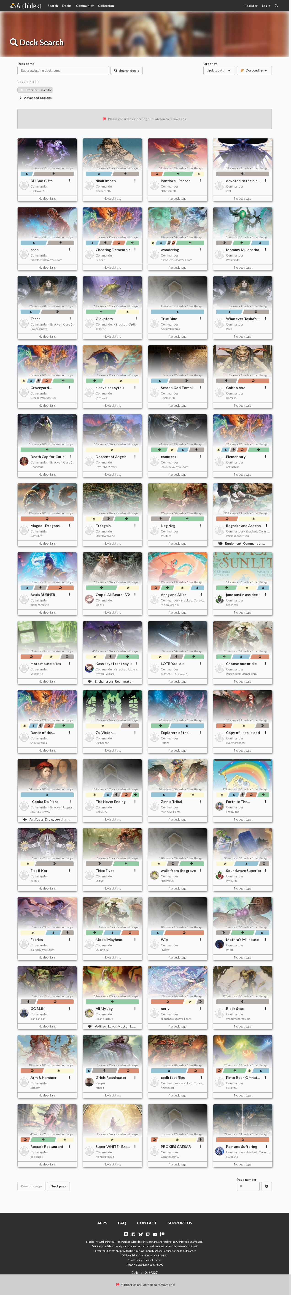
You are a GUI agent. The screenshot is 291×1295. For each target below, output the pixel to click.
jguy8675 (101, 398)
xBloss (100, 604)
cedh (34, 249)
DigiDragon (102, 742)
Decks (67, 6)
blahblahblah (38, 1018)
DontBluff (36, 536)
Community (85, 6)
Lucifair (100, 260)
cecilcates (36, 1156)
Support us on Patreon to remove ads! (145, 1285)
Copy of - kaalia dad (243, 732)
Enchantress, (105, 681)
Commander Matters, (260, 543)
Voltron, (101, 1026)
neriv (165, 1008)
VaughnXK (36, 673)
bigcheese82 (103, 191)
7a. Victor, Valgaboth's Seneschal (106, 732)
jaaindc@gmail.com (42, 949)
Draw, (49, 819)
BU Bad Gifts (41, 180)
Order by (210, 64)
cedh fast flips (173, 1077)
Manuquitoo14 (105, 1156)
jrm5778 (231, 880)
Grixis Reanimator (111, 1077)
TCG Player (139, 1251)
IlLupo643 (232, 1156)
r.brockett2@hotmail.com (176, 260)
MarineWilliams (171, 811)
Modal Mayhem (109, 939)
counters (168, 456)
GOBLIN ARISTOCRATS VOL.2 (42, 1008)
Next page (58, 1186)
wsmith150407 (170, 1156)
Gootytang (36, 467)
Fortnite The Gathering (236, 801)
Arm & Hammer (43, 1077)
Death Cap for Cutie (47, 456)
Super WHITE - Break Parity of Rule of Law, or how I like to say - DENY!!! (114, 1146)
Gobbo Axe (235, 387)
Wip (164, 939)
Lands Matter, (119, 1026)
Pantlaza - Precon (176, 180)
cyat (228, 191)
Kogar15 (231, 398)
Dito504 (35, 1087)
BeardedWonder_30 (43, 398)
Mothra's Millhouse (242, 939)
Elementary (236, 456)
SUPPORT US (180, 1223)
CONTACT (147, 1223)
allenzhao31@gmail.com (176, 1018)
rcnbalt (100, 1087)
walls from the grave (178, 870)
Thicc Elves (105, 870)
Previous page (31, 1186)
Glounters (104, 318)
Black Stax (235, 1008)
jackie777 (102, 811)
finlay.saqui (168, 1087)
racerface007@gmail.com (46, 260)
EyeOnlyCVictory (106, 467)
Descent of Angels (111, 456)
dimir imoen (106, 180)
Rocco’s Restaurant (46, 1146)
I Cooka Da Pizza (44, 801)
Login (266, 6)
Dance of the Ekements (41, 732)
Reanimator (124, 681)
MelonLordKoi (170, 604)
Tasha (35, 318)
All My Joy (104, 1008)
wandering (170, 249)
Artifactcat (232, 467)
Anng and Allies (173, 594)
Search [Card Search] (53, 6)
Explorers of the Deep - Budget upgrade (175, 732)
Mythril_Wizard (105, 673)
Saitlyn (100, 880)
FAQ (122, 1223)
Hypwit (165, 949)
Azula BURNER (42, 594)
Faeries (36, 939)
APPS (102, 1223)
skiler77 (101, 329)
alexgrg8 (231, 1087)
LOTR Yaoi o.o (173, 663)
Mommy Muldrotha (242, 249)
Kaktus (34, 880)
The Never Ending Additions (111, 801)
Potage (165, 742)
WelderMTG (233, 260)
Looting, (61, 819)
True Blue (169, 318)
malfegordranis (39, 604)
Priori (229, 949)
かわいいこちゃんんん (174, 673)
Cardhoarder (188, 1251)
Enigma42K (168, 398)
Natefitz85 (167, 880)
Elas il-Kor (39, 870)
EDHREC (163, 1255)
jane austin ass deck (243, 594)
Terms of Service (152, 1260)
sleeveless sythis (110, 387)
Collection (106, 6)
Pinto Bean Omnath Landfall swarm (242, 1077)
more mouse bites (45, 663)
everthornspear (235, 742)
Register (251, 6)
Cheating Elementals (113, 249)
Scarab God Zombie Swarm (178, 387)
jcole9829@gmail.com (174, 467)
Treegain (103, 525)
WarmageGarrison (237, 536)
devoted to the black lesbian (243, 180)
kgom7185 (232, 811)
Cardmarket (169, 1251)
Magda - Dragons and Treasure (45, 525)
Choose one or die (241, 663)
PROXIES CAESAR (176, 1146)
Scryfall (149, 1255)
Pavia (229, 329)
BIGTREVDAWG (40, 811)
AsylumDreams (170, 329)
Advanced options (35, 98)
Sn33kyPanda (38, 742)
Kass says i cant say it (114, 663)
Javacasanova (38, 329)
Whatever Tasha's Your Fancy (241, 318)
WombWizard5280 (238, 1018)
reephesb (232, 604)
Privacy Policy (134, 1260)
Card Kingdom (154, 1251)
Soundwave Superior (243, 870)
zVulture (166, 536)
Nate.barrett (168, 191)
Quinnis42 (102, 949)
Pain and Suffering (241, 1146)
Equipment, (234, 543)
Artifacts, (37, 819)
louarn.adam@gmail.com (241, 673)
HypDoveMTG (39, 191)
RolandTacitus (104, 1018)
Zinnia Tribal (171, 801)
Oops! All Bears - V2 (113, 594)
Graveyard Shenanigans (41, 387)
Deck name (25, 64)
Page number (246, 1179)
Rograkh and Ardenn (243, 525)
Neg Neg (168, 525)
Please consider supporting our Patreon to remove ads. (144, 119)
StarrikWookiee (105, 536)
